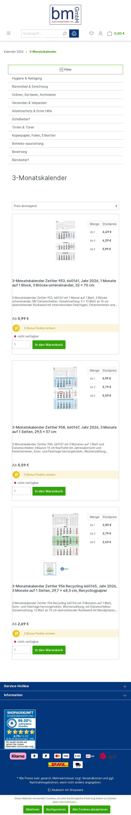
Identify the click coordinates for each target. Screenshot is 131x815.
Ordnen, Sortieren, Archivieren (34, 95)
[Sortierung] (65, 206)
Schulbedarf (21, 119)
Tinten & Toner (23, 127)
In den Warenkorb (49, 345)
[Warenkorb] (116, 33)
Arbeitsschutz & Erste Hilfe (32, 111)
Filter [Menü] (65, 68)
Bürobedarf (20, 160)
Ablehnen (32, 809)
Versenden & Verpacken (29, 103)
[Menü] (8, 33)
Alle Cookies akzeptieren (90, 809)
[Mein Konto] (100, 33)
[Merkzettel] (91, 33)
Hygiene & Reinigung (27, 78)
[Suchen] (64, 33)
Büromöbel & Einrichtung (30, 86)
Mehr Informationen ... (65, 801)
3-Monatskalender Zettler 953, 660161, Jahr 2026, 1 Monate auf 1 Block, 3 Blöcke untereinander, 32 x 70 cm (64, 283)
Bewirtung (19, 152)
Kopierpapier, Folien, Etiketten (34, 135)
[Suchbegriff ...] (40, 33)
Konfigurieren (56, 809)
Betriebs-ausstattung (27, 144)
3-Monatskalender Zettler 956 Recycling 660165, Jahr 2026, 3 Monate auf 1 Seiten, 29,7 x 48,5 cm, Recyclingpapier (64, 588)
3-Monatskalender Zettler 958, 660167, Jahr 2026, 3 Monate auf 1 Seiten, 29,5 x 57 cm (64, 429)
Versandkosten (92, 778)
